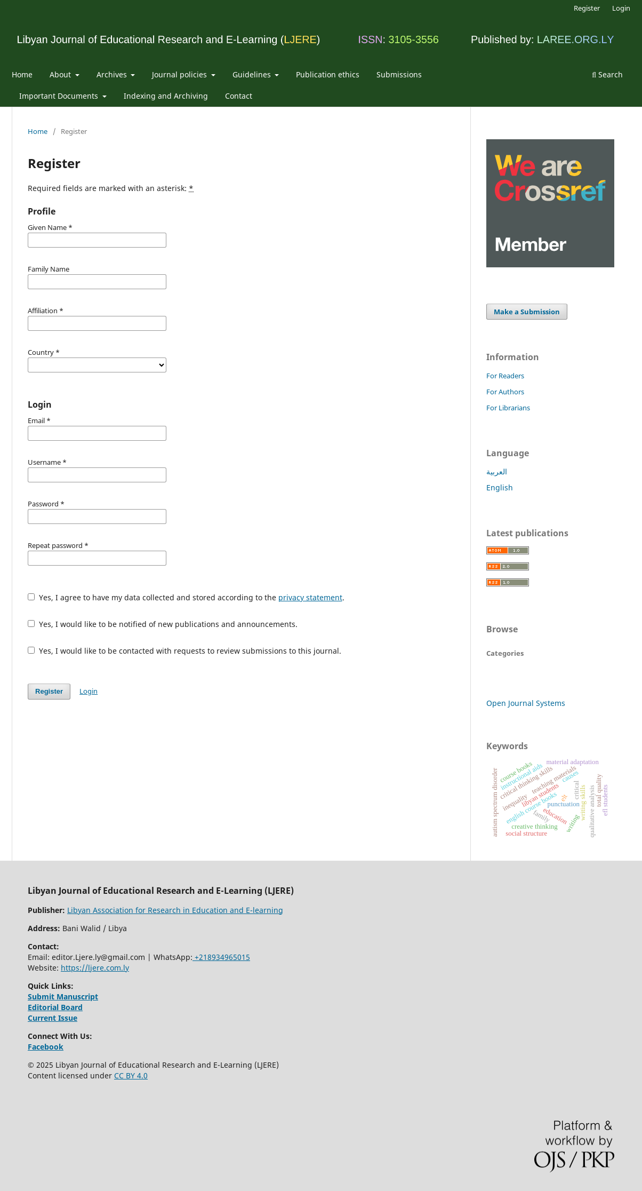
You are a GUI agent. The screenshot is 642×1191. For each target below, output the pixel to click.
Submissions (399, 74)
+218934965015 (221, 957)
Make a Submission (527, 311)
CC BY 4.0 (131, 1075)
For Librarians (508, 407)
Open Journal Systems (525, 703)
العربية (496, 471)
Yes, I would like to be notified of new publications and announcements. (163, 624)
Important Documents (59, 96)
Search (607, 74)
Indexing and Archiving (166, 96)
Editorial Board (55, 1007)
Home (22, 74)
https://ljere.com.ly (95, 968)
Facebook (45, 1047)
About (61, 74)
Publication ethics (327, 74)
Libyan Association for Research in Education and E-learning (175, 910)
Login (621, 8)
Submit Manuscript (63, 996)
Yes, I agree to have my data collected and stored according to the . (186, 597)
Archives (113, 74)
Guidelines (252, 74)
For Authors (505, 391)
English (499, 487)
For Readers (505, 375)
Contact (238, 96)
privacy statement (310, 597)
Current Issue (52, 1018)
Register (587, 8)
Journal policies (180, 74)
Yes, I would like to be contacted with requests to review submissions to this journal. (184, 651)
